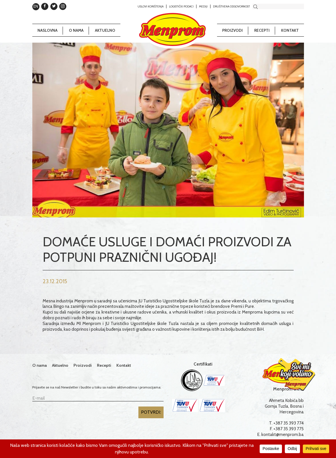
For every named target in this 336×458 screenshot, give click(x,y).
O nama (76, 30)
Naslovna (47, 30)
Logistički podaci (181, 6)
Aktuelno (105, 30)
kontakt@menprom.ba (282, 434)
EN (35, 6)
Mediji (203, 6)
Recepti (262, 30)
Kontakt (290, 30)
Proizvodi (232, 30)
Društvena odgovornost (231, 6)
